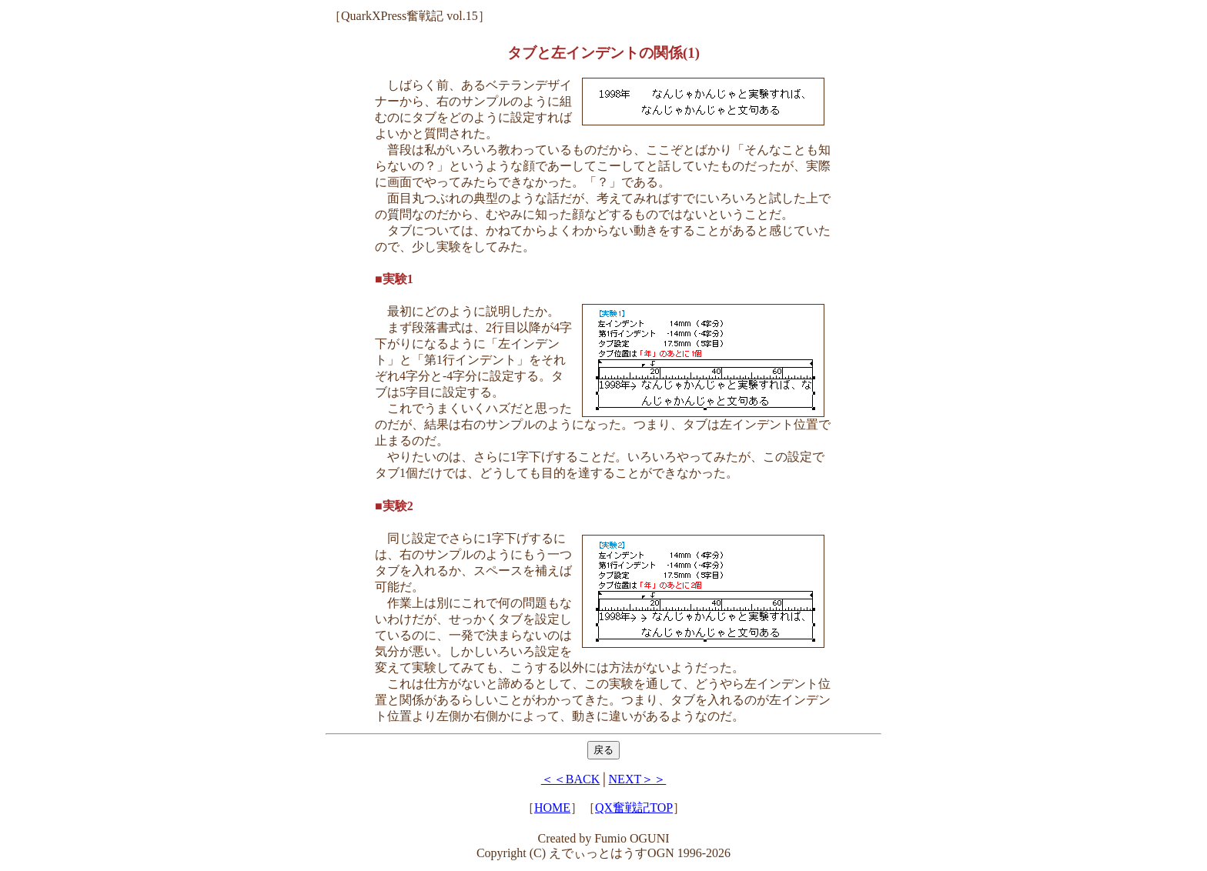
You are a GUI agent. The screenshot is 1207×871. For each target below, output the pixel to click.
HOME (552, 807)
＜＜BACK (570, 779)
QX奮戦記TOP (634, 807)
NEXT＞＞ (638, 779)
